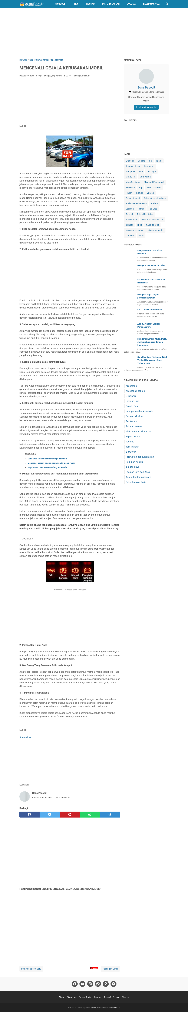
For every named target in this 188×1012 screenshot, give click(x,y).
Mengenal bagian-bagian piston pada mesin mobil (51, 463)
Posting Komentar (81, 76)
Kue (141, 171)
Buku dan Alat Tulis (136, 482)
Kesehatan (149, 166)
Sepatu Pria (132, 406)
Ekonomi (130, 161)
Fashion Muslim (134, 416)
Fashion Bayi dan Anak (138, 472)
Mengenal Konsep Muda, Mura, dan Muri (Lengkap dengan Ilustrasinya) (152, 342)
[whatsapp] (90, 815)
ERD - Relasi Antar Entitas (149, 309)
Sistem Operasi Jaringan (155, 198)
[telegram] (110, 815)
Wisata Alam (131, 219)
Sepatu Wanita (133, 436)
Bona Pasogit (146, 87)
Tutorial (129, 214)
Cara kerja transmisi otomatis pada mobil (47, 458)
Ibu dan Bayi (132, 467)
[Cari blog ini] (167, 4)
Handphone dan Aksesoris (139, 411)
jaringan (129, 225)
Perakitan (130, 187)
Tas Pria (130, 441)
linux (139, 225)
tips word (130, 235)
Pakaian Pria (132, 401)
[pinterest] (70, 815)
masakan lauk (152, 225)
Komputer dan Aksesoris (138, 477)
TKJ (76, 4)
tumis (141, 235)
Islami (159, 161)
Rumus (139, 193)
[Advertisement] (94, 33)
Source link (25, 737)
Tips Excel (152, 209)
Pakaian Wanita (134, 426)
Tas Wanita (132, 421)
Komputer (130, 171)
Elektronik (131, 396)
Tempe (141, 209)
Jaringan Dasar (133, 166)
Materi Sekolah (111, 4)
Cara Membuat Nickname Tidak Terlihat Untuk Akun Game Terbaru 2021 (152, 360)
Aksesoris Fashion (135, 391)
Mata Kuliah (145, 177)
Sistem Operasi (133, 198)
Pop (140, 187)
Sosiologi (130, 209)
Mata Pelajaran (133, 182)
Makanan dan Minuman (138, 431)
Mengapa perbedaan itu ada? (151, 265)
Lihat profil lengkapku (146, 107)
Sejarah (150, 193)
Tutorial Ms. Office (145, 214)
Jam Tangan (132, 446)
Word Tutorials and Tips (152, 219)
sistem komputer (156, 230)
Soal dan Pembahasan (136, 203)
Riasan (129, 193)
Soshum (154, 203)
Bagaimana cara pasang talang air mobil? (47, 467)
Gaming (141, 161)
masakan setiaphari (135, 230)
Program (90, 4)
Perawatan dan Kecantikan (140, 456)
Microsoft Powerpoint (154, 182)
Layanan (131, 4)
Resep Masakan (151, 4)
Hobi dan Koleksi (134, 461)
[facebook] (29, 815)
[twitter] (50, 815)
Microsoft (61, 4)
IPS (150, 161)
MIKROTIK (130, 177)
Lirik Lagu (151, 171)
